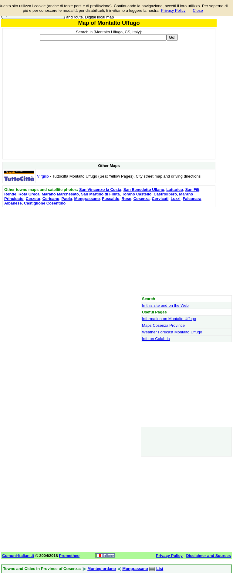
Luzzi (176, 198)
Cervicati (160, 198)
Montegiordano (101, 568)
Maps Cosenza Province (163, 325)
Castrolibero (165, 194)
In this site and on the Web (165, 305)
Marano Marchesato (60, 194)
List (159, 568)
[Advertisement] (109, 251)
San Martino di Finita (100, 194)
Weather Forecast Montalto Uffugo (172, 332)
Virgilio (43, 176)
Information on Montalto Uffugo (169, 318)
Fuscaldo (110, 198)
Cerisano (50, 198)
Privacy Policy (173, 10)
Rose (126, 198)
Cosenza (141, 198)
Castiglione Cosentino (45, 203)
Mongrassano (87, 198)
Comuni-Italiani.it (18, 555)
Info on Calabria (156, 338)
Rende (10, 194)
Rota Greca (29, 194)
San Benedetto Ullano (143, 189)
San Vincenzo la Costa (100, 189)
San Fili (192, 189)
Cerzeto (33, 198)
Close (198, 10)
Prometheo (69, 555)
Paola (67, 198)
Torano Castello (136, 194)
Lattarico (174, 189)
